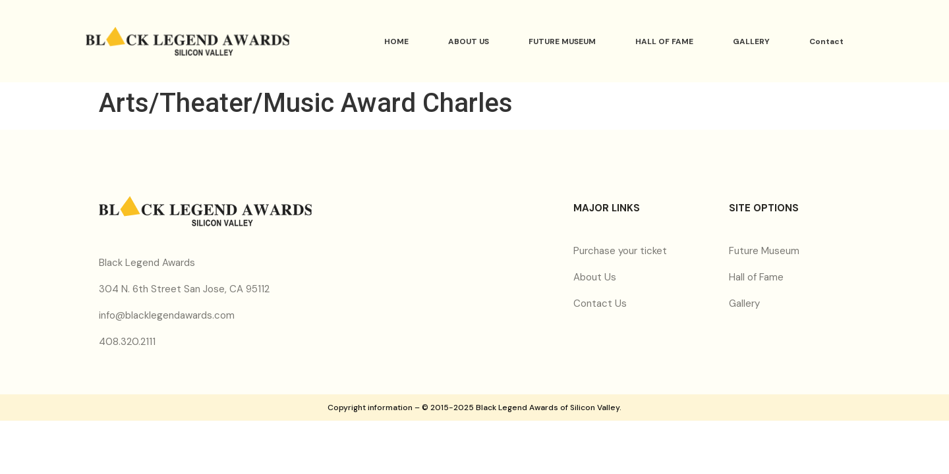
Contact (826, 41)
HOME (396, 41)
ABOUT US (468, 41)
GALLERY (751, 41)
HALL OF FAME (664, 41)
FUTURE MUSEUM (562, 41)
